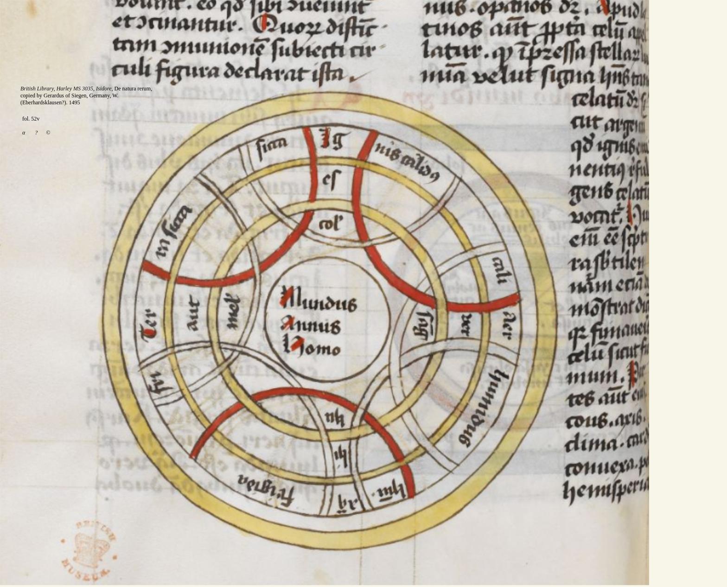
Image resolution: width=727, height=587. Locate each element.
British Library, (38, 88)
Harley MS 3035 (75, 88)
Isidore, (104, 88)
